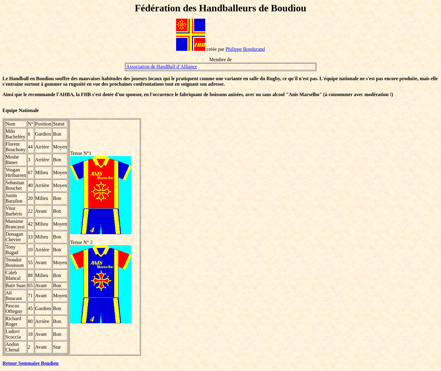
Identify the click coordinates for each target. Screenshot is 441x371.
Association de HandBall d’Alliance (161, 66)
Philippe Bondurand (245, 49)
